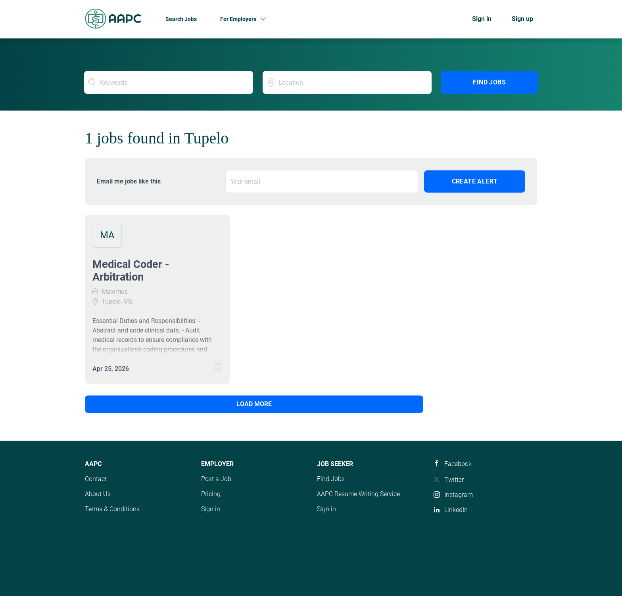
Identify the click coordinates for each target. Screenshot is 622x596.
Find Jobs (489, 82)
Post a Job (216, 479)
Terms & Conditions (112, 509)
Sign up (522, 19)
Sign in (481, 19)
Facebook (458, 464)
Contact (96, 479)
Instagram (458, 495)
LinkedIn (456, 510)
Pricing (211, 494)
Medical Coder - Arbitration (130, 270)
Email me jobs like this (129, 181)
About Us (98, 494)
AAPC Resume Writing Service (358, 494)
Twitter (454, 479)
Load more (138, 404)
